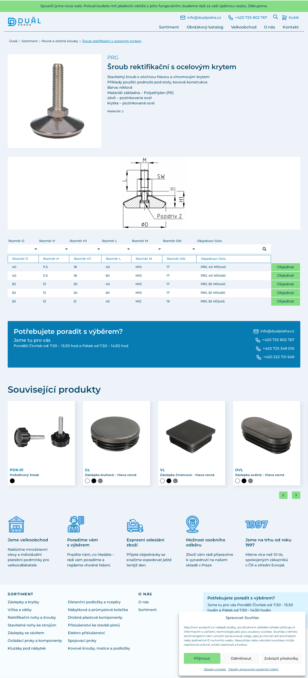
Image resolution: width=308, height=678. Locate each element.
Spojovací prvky (82, 641)
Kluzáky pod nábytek (27, 649)
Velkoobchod (244, 27)
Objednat (285, 267)
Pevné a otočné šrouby (60, 41)
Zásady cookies (215, 669)
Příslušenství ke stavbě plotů (94, 626)
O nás (269, 27)
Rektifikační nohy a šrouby (32, 618)
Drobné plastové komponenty (95, 618)
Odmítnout (241, 658)
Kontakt (291, 27)
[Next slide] (296, 495)
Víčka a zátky (20, 610)
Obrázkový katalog (205, 27)
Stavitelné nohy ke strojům (32, 626)
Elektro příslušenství (86, 633)
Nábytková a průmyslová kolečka (98, 610)
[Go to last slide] (283, 495)
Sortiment (169, 27)
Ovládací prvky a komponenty (35, 641)
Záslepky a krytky (23, 602)
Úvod (13, 41)
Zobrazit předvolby (281, 658)
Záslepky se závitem (26, 633)
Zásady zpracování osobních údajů (253, 669)
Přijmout (202, 658)
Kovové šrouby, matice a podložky (99, 649)
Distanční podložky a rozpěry (94, 602)
